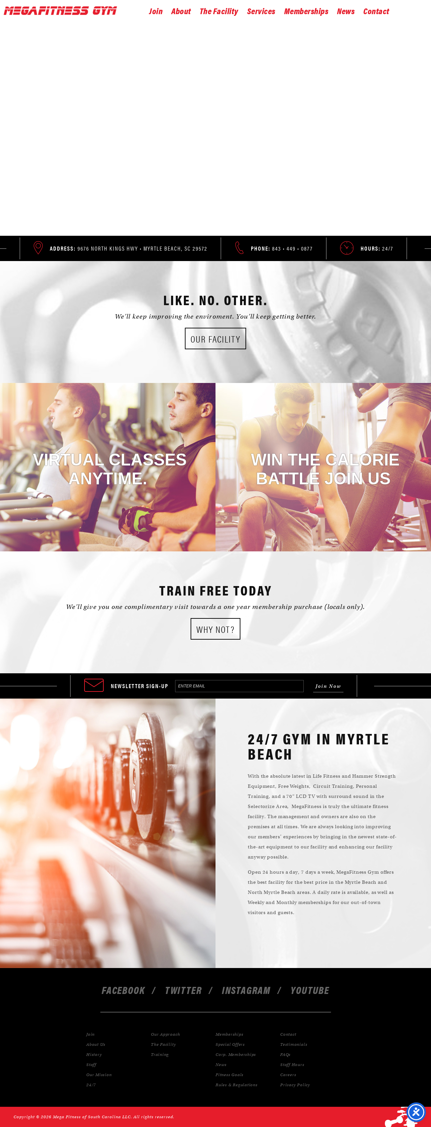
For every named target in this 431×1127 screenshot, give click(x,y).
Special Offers (230, 1044)
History (94, 1054)
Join (156, 10)
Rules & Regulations (237, 1084)
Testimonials (293, 1044)
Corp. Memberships (236, 1054)
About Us (95, 1044)
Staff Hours (292, 1064)
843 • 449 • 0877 (282, 248)
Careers (288, 1074)
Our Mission (99, 1074)
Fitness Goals (229, 1074)
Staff (91, 1064)
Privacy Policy (295, 1084)
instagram (246, 990)
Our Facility (215, 338)
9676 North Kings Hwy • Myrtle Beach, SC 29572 (128, 248)
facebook (123, 990)
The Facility (219, 10)
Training (160, 1054)
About (181, 10)
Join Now (217, 161)
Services (261, 10)
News (346, 10)
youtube (310, 990)
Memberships (306, 10)
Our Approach (165, 1034)
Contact (376, 10)
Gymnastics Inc (63, 10)
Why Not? (215, 629)
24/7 (91, 1084)
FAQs (285, 1054)
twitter (183, 990)
